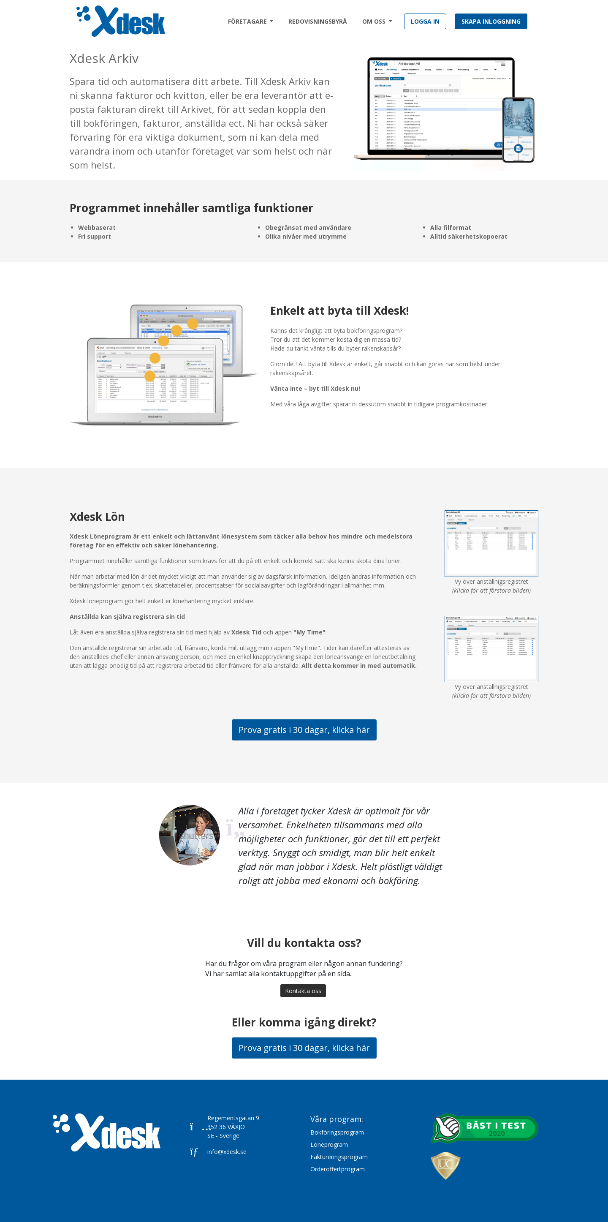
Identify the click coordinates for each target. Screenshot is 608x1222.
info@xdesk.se (218, 1151)
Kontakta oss (303, 991)
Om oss (374, 21)
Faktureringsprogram (339, 1157)
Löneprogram (329, 1144)
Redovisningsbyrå (317, 21)
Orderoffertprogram (337, 1169)
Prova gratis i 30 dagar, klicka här (304, 729)
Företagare (248, 21)
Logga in (425, 21)
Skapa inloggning (491, 21)
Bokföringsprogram (337, 1132)
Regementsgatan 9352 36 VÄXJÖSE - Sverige (224, 1127)
